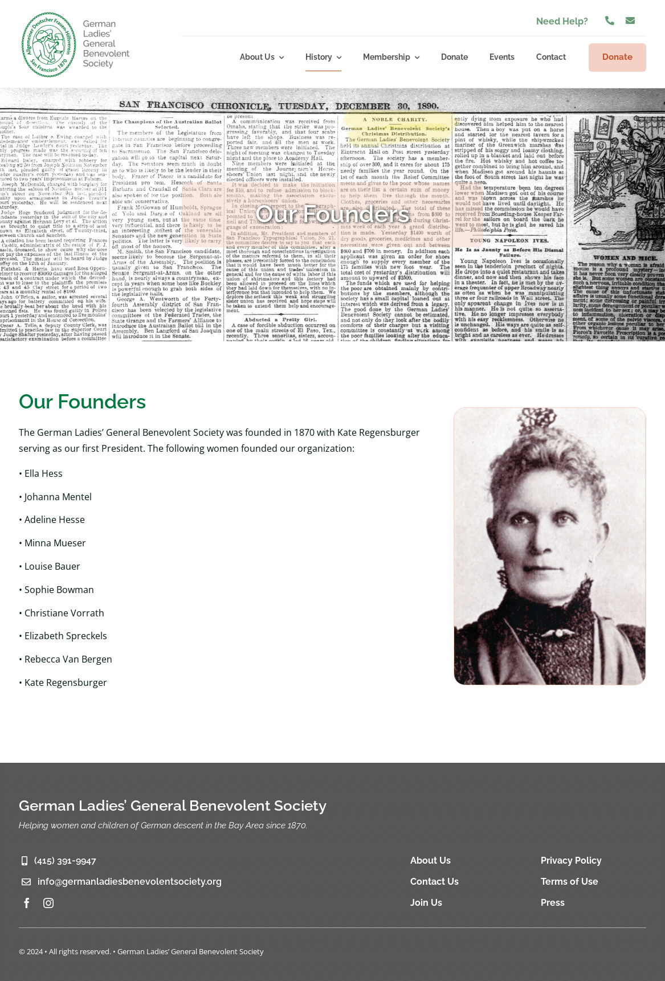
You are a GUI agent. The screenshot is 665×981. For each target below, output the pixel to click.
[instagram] (48, 903)
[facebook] (27, 903)
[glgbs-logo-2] (76, 13)
